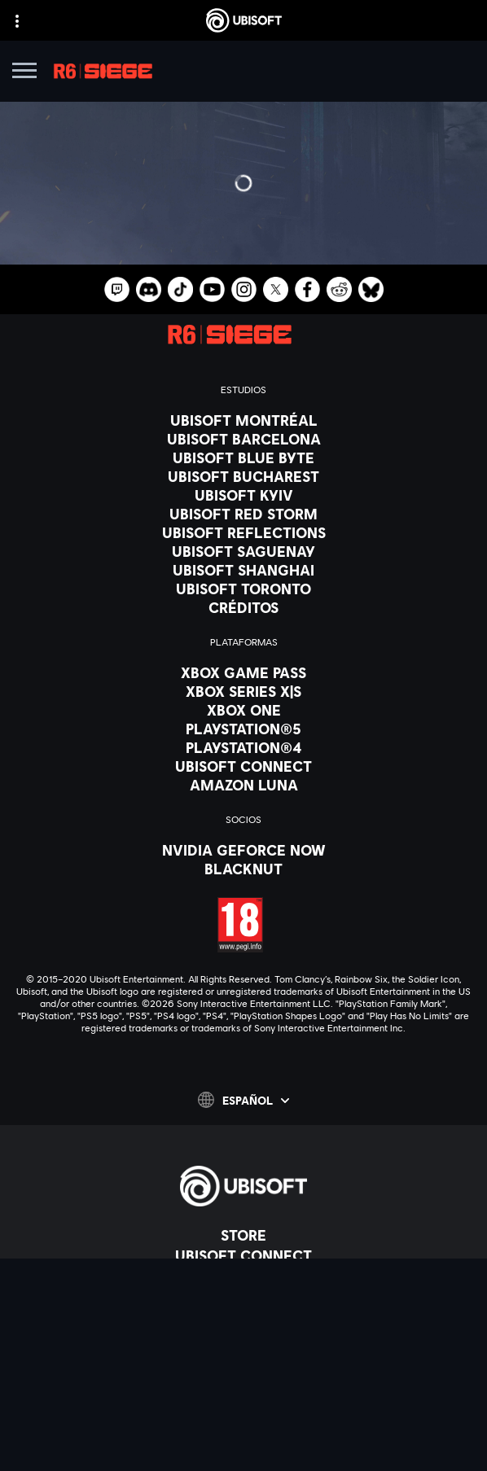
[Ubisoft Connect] (243, 1255)
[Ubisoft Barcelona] (243, 439)
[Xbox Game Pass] (243, 672)
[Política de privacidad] (243, 1376)
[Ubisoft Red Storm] (243, 514)
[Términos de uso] (243, 1398)
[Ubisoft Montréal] (243, 420)
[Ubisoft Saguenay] (243, 551)
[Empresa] (243, 1275)
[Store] (243, 1235)
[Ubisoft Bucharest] (243, 476)
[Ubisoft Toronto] (243, 588)
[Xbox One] (243, 710)
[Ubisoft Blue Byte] (243, 457)
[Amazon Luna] (243, 785)
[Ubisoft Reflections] (243, 532)
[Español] (243, 1100)
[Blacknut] (243, 868)
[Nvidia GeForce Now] (243, 850)
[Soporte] (243, 1316)
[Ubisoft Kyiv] (243, 495)
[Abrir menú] (24, 73)
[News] (243, 1296)
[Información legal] (243, 1421)
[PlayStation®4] (243, 747)
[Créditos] (243, 607)
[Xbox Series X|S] (243, 691)
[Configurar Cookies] (243, 1444)
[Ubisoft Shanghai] (243, 570)
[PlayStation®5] (243, 728)
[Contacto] (243, 1353)
